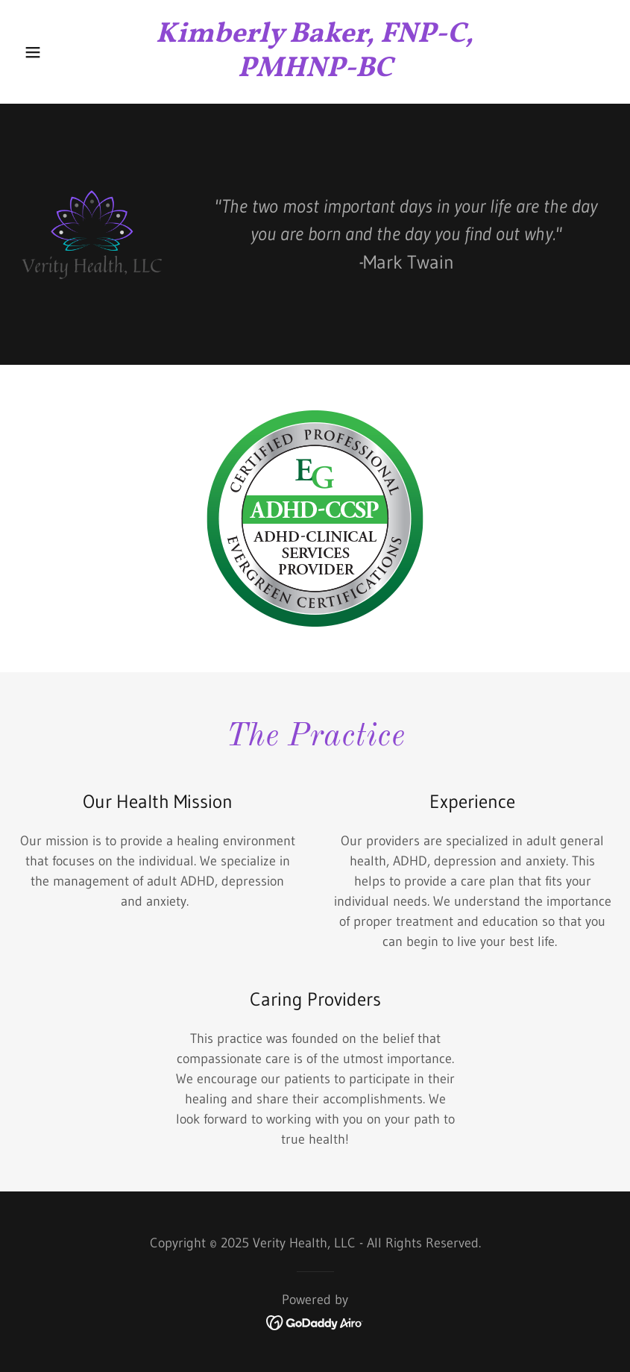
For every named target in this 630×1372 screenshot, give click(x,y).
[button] (62, 52)
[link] (315, 71)
